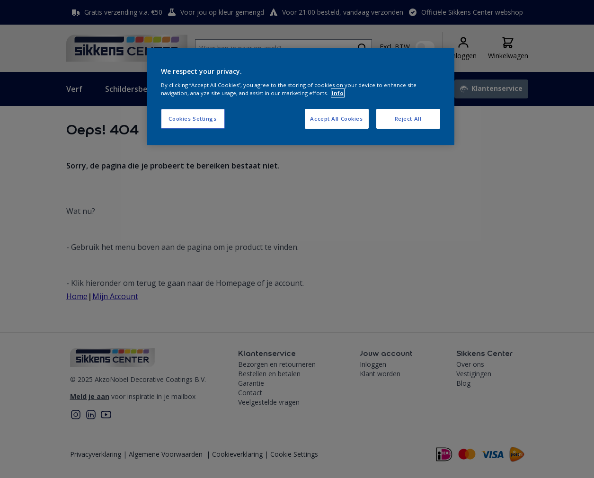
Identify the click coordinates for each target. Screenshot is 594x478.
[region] (300, 96)
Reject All (408, 118)
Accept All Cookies (336, 118)
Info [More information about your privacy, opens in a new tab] (338, 93)
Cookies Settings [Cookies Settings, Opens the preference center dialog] (192, 118)
